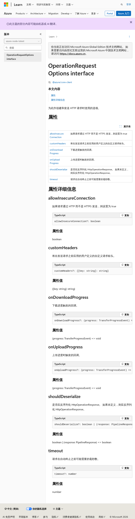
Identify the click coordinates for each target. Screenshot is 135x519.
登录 (128, 4)
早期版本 (23, 516)
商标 (101, 516)
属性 (53, 95)
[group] (92, 320)
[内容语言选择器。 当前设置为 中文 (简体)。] (12, 509)
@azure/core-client (62, 82)
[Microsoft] (6, 4)
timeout (54, 179)
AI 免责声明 (9, 516)
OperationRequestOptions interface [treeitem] (20, 57)
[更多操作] (129, 36)
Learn (52, 36)
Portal (110, 13)
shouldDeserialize (58, 169)
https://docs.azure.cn (72, 53)
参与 (45, 516)
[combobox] (22, 41)
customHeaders (58, 143)
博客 (34, 516)
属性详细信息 (58, 99)
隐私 (54, 516)
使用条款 (90, 516)
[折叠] (40, 34)
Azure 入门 (123, 13)
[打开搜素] (121, 4)
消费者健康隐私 (71, 516)
